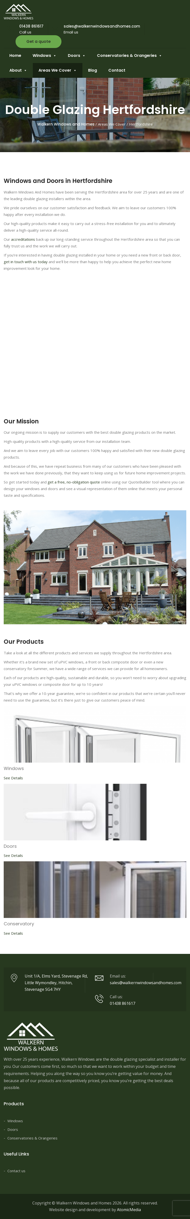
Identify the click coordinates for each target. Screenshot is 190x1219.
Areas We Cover (57, 70)
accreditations (23, 239)
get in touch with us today (26, 261)
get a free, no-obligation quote (74, 482)
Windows (45, 55)
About (18, 70)
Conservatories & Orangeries (129, 55)
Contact (116, 70)
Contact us (16, 1170)
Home (15, 55)
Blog (92, 70)
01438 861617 (31, 26)
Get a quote (38, 41)
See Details (13, 777)
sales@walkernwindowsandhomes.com (102, 26)
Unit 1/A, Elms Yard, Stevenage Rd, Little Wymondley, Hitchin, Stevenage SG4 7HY (56, 982)
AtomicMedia (129, 1209)
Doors (77, 55)
